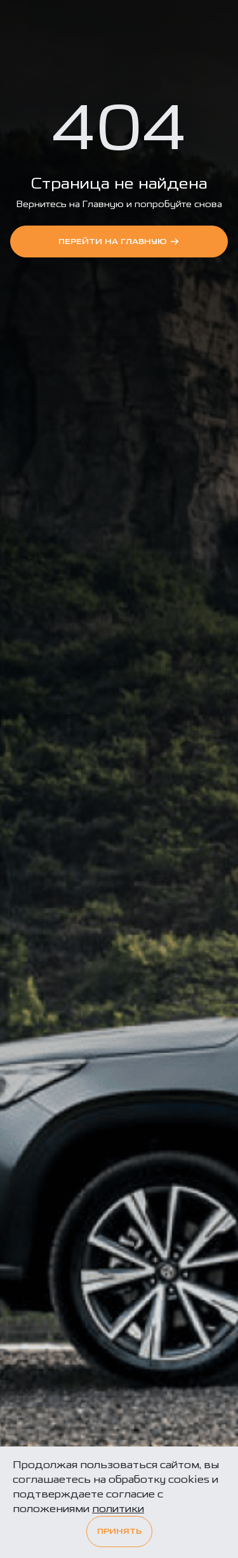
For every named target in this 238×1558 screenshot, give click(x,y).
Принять (119, 1531)
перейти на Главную (119, 241)
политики (118, 1509)
